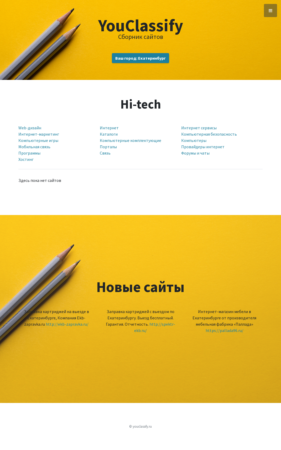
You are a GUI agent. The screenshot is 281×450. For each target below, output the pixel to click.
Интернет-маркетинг (38, 134)
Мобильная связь (34, 146)
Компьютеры (193, 140)
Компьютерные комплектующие (130, 140)
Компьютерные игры (38, 140)
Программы (29, 153)
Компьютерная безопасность (209, 134)
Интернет (109, 127)
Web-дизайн (29, 127)
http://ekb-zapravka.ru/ (67, 324)
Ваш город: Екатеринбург (140, 58)
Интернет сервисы (199, 127)
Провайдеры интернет (203, 146)
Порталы (108, 146)
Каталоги (109, 134)
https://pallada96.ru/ (224, 330)
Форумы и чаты (195, 153)
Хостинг (26, 159)
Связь (105, 153)
